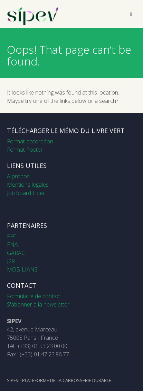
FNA (12, 244)
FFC (12, 236)
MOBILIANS (22, 269)
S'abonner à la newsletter (38, 304)
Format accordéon (30, 141)
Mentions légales (28, 184)
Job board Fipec (26, 193)
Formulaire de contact (34, 296)
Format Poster (25, 149)
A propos (18, 176)
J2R (11, 261)
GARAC (16, 253)
